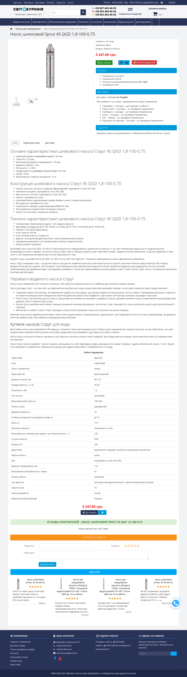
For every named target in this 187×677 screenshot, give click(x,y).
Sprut (108, 45)
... (153, 21)
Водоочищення (126, 21)
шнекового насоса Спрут (44, 171)
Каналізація (110, 21)
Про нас (18, 2)
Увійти (172, 2)
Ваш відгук (29, 553)
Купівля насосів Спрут (31, 324)
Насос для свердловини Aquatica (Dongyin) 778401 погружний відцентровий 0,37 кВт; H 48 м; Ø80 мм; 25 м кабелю (72, 587)
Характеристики (31, 142)
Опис (15, 142)
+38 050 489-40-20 (105, 11)
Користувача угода (18, 657)
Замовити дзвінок (157, 8)
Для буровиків (143, 21)
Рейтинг (116, 546)
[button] (157, 14)
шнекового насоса (45, 156)
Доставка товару (17, 645)
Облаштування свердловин (63, 21)
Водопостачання (22, 21)
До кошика (104, 62)
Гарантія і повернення (20, 641)
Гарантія (60, 2)
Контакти (28, 2)
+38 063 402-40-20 (105, 14)
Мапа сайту (15, 664)
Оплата (50, 2)
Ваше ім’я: (30, 546)
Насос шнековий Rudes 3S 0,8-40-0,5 (35, 581)
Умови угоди (16, 660)
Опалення (84, 21)
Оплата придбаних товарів (22, 649)
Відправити (47, 564)
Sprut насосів (60, 188)
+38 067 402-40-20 (105, 8)
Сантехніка (97, 21)
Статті (70, 2)
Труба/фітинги (39, 21)
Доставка (40, 2)
